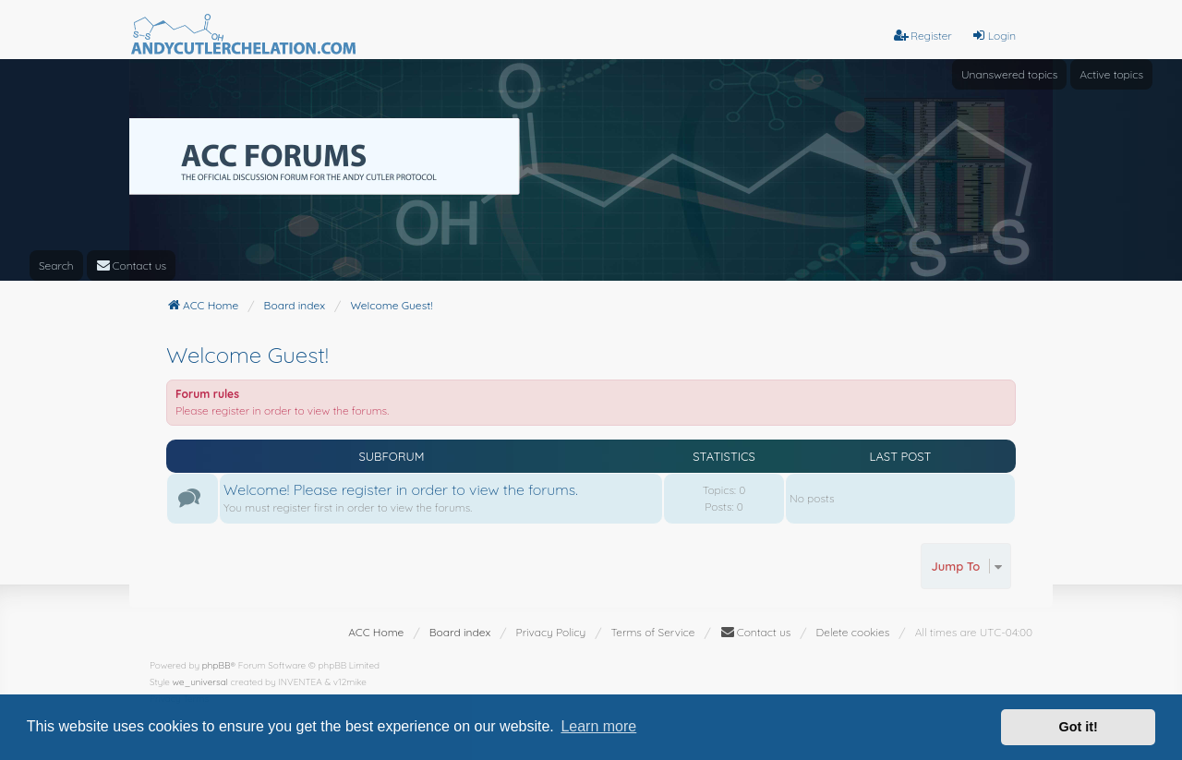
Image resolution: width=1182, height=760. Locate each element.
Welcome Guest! (247, 354)
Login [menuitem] (993, 35)
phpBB (216, 665)
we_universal (200, 682)
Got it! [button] (1078, 726)
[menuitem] (131, 265)
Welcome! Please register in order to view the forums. (400, 489)
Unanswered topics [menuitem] (1009, 74)
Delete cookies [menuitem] (853, 632)
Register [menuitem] (923, 35)
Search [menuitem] (56, 265)
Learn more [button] (598, 726)
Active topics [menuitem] (1111, 74)
